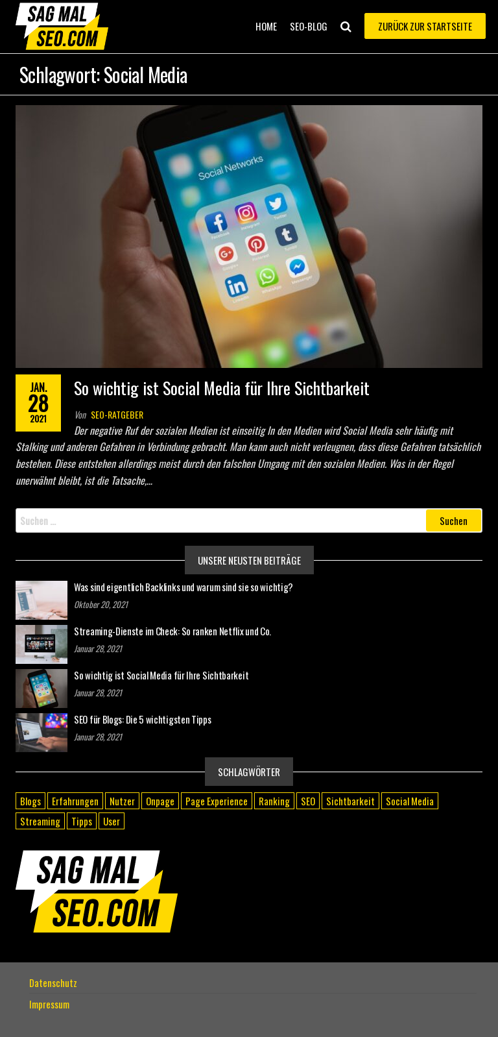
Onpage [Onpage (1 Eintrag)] (160, 801)
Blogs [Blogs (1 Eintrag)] (30, 801)
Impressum (49, 1004)
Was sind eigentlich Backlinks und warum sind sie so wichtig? (183, 587)
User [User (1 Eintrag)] (111, 821)
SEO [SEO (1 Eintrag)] (308, 801)
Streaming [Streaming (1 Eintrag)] (40, 821)
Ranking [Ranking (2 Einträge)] (274, 801)
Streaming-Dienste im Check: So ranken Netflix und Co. (172, 631)
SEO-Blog (308, 26)
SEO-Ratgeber (117, 414)
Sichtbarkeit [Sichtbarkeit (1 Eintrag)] (350, 801)
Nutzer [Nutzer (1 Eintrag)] (122, 801)
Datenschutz (53, 982)
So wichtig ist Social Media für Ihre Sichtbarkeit (222, 387)
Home (266, 26)
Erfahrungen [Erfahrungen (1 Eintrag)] (75, 801)
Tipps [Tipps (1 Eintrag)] (81, 821)
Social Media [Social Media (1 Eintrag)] (410, 801)
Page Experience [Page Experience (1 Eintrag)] (216, 801)
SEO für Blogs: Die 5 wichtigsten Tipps (142, 719)
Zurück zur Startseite (425, 26)
